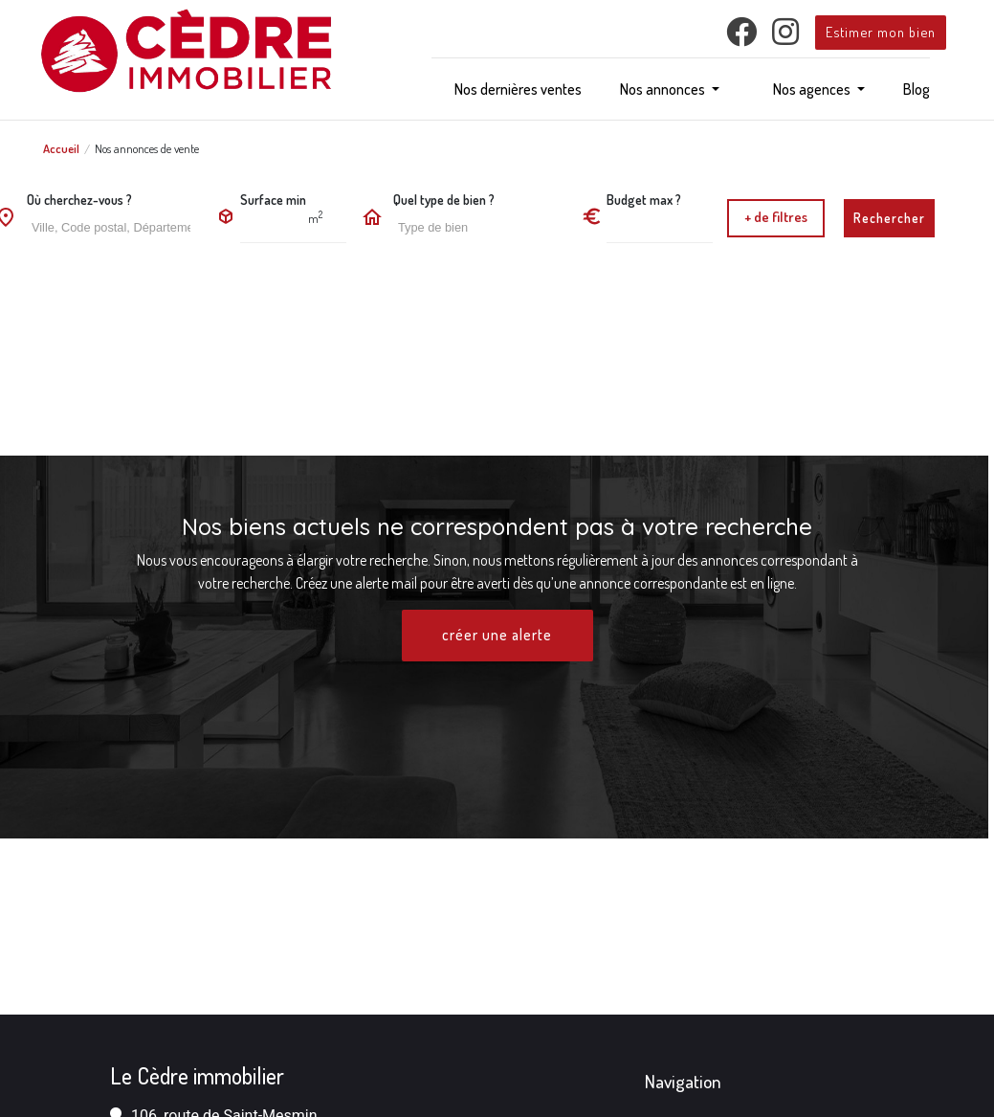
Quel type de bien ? (444, 199)
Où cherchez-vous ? (79, 199)
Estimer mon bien (881, 31)
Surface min (273, 199)
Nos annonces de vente (147, 148)
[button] (670, 89)
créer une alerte (497, 635)
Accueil (61, 148)
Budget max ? (644, 199)
